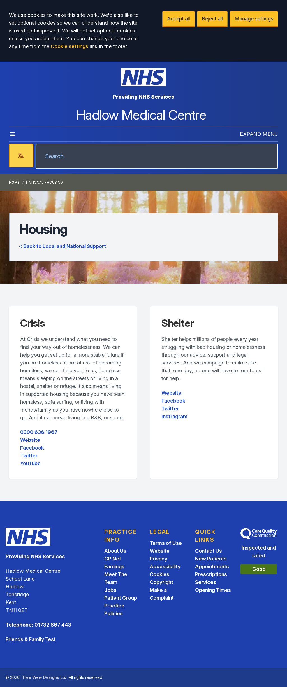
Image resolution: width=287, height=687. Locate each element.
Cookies (159, 574)
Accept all (178, 19)
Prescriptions (211, 574)
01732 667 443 (52, 625)
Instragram (174, 416)
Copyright (161, 582)
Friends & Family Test (31, 639)
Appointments (212, 566)
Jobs (110, 590)
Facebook (32, 448)
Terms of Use (166, 543)
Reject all (212, 19)
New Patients (211, 559)
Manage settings (254, 19)
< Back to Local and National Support (62, 246)
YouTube (30, 463)
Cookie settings (69, 46)
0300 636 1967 (38, 432)
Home (14, 182)
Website (30, 440)
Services (205, 582)
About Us (115, 551)
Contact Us (208, 551)
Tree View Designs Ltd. (45, 677)
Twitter (29, 456)
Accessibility (165, 566)
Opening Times (213, 590)
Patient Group (120, 598)
